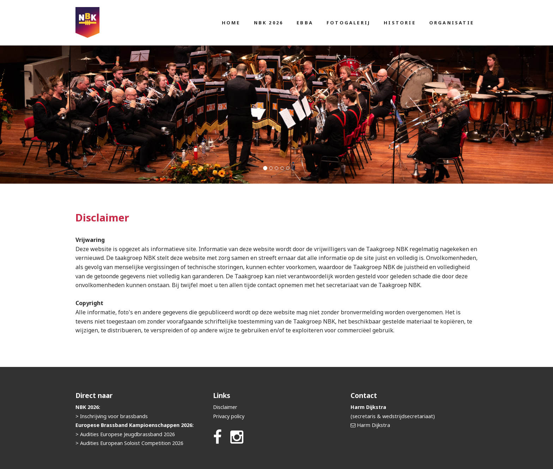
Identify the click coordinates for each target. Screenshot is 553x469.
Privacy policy (228, 416)
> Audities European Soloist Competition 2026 (129, 443)
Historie (400, 22)
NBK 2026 (269, 22)
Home (231, 22)
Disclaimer (225, 407)
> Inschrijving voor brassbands (111, 416)
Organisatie (451, 22)
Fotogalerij (348, 22)
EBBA (305, 22)
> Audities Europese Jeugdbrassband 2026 (125, 434)
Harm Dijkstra (373, 425)
